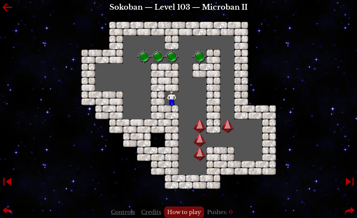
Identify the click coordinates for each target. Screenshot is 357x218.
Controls (123, 212)
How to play (184, 212)
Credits (151, 212)
